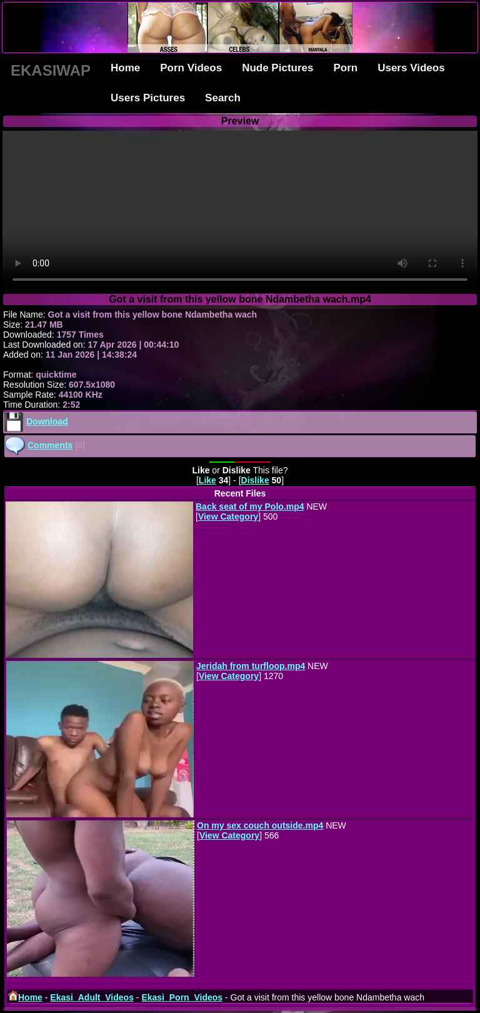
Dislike (255, 480)
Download (47, 421)
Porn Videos (191, 68)
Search (223, 98)
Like (207, 480)
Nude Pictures (277, 68)
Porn (345, 68)
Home (125, 68)
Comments (50, 445)
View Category (228, 517)
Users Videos (411, 68)
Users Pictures (148, 98)
